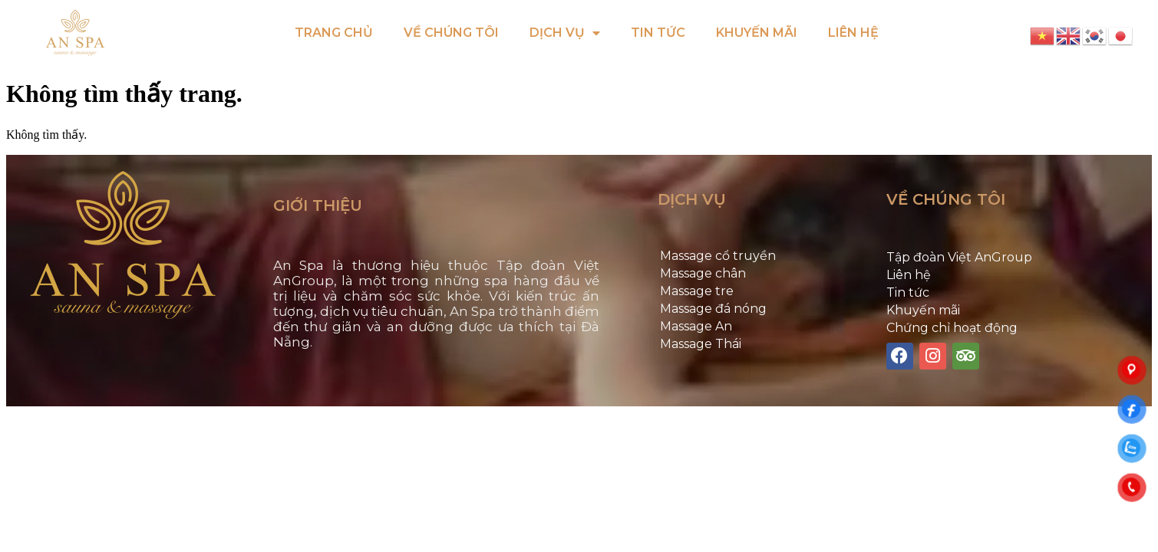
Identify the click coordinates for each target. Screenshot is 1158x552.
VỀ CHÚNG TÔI (451, 32)
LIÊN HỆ (853, 32)
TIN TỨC (658, 32)
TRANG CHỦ (334, 32)
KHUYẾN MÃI (756, 32)
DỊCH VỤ (565, 33)
